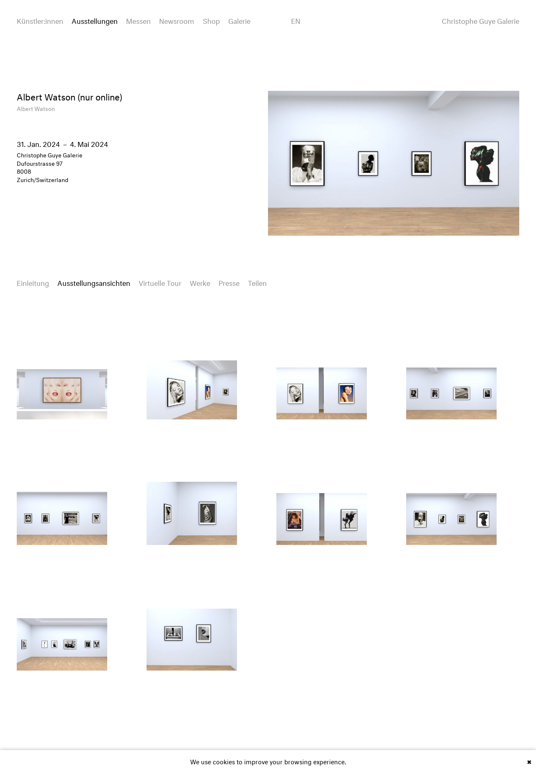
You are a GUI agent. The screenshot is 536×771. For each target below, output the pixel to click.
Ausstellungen (95, 20)
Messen (138, 20)
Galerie (239, 20)
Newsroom (176, 20)
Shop (211, 20)
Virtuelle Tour (160, 282)
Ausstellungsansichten (93, 282)
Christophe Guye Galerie (480, 20)
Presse (229, 282)
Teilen (257, 282)
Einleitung (33, 282)
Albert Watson (36, 107)
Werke (200, 282)
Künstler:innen (40, 20)
